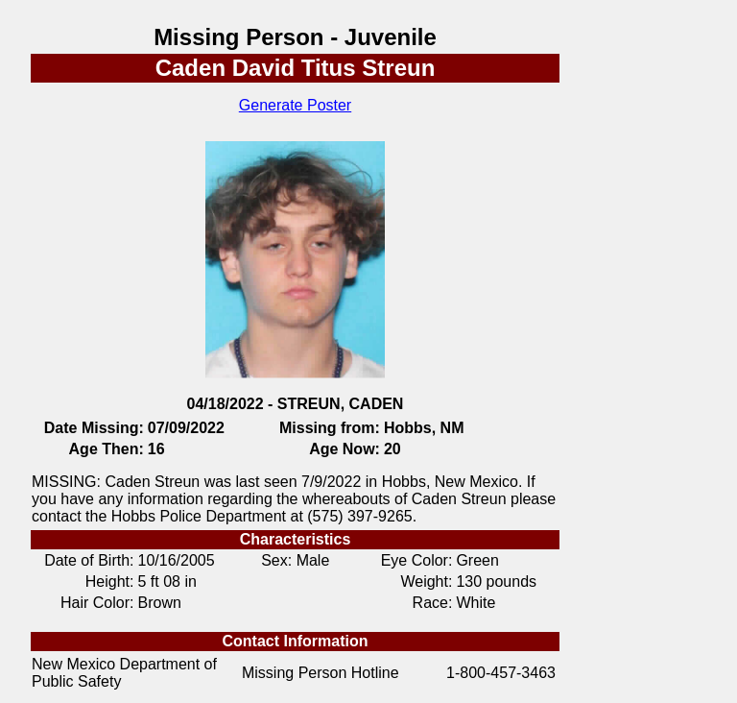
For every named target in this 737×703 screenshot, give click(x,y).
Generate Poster (295, 105)
